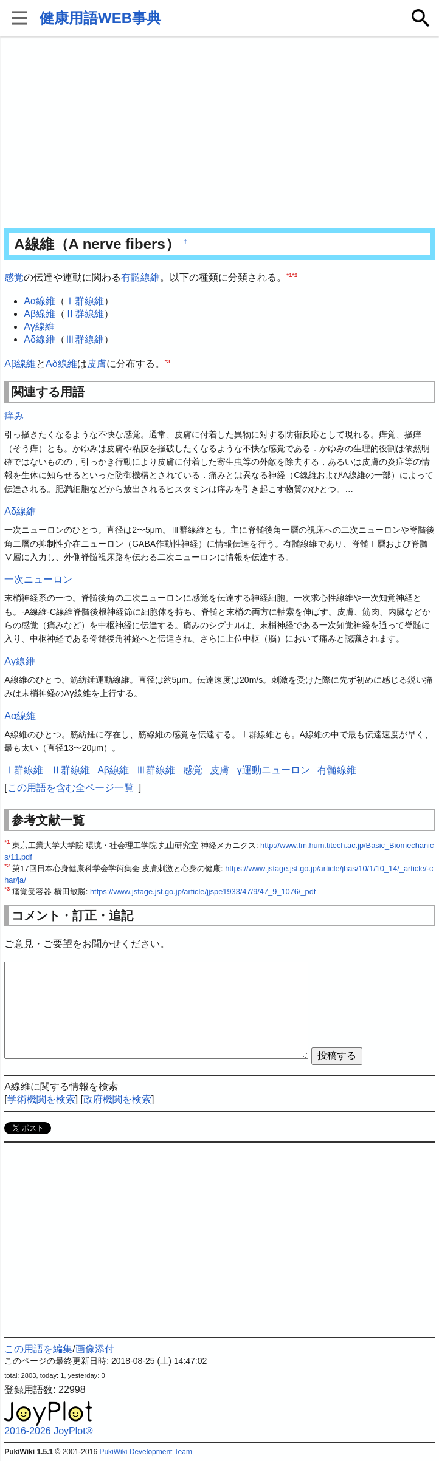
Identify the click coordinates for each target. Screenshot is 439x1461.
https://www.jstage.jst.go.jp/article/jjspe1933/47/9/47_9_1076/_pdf (203, 891)
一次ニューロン (38, 579)
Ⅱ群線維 (84, 314)
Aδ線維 (39, 339)
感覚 (14, 277)
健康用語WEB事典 (100, 18)
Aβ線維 (39, 314)
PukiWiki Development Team (145, 1452)
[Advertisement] (219, 134)
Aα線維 (39, 301)
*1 (289, 275)
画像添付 (94, 1349)
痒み (14, 416)
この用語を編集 (38, 1349)
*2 (294, 275)
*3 (167, 360)
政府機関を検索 (117, 1099)
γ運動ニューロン (273, 770)
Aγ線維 (39, 326)
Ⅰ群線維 (84, 301)
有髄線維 (140, 277)
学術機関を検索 (41, 1099)
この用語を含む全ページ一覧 (70, 787)
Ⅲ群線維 (84, 339)
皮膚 (96, 363)
